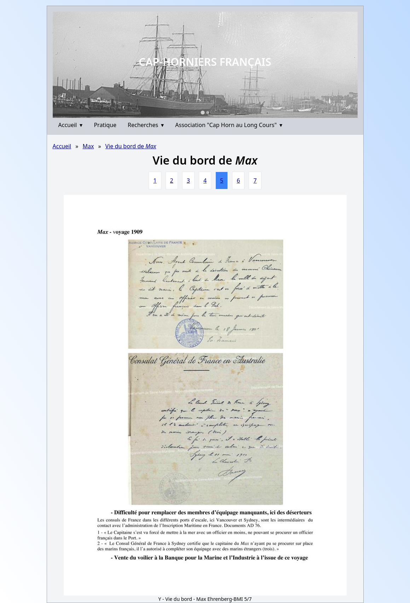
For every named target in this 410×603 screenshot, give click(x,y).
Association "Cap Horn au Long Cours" (228, 125)
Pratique (105, 125)
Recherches (146, 125)
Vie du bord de (130, 146)
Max (88, 146)
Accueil (70, 125)
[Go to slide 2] (207, 112)
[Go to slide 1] (202, 112)
